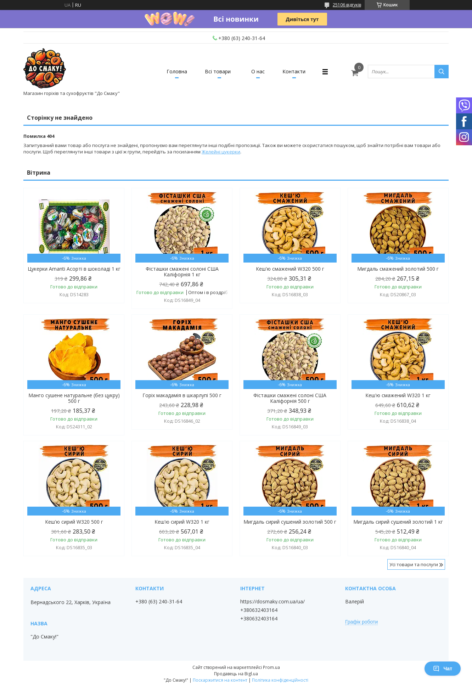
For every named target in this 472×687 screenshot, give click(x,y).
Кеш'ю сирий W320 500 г (74, 522)
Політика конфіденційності (280, 680)
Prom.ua (271, 667)
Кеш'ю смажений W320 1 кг (398, 395)
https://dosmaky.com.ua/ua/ (272, 601)
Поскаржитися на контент (220, 680)
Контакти (293, 71)
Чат (442, 668)
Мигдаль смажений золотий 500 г (398, 269)
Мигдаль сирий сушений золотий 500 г (289, 522)
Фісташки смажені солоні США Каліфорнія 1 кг (182, 271)
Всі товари (218, 71)
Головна (177, 71)
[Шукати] (441, 71)
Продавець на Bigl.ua (236, 674)
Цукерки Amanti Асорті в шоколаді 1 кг (74, 269)
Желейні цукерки (221, 151)
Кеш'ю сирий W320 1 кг (181, 522)
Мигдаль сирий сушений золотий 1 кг (398, 522)
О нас (258, 71)
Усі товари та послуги (413, 564)
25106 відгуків (347, 5)
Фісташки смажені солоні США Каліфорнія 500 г (289, 398)
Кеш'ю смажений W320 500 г (290, 269)
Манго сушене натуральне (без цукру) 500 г (74, 398)
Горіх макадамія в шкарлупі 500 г (181, 395)
